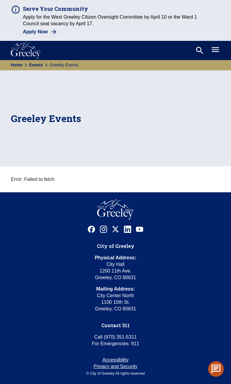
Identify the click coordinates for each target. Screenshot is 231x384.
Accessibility (115, 359)
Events (36, 64)
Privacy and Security (115, 366)
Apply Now (35, 31)
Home (17, 64)
